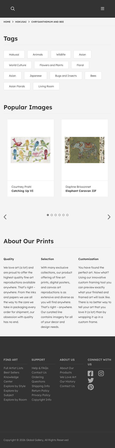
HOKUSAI (21, 21)
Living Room (46, 86)
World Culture (17, 65)
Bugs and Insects (66, 75)
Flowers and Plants (51, 65)
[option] (31, 158)
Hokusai (14, 54)
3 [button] (56, 215)
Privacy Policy (41, 395)
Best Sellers (11, 372)
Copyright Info (41, 399)
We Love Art (68, 377)
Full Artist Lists (13, 368)
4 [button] (59, 215)
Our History (67, 381)
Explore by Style (15, 386)
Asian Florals (17, 86)
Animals (38, 54)
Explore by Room (15, 399)
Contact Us (39, 372)
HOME (7, 21)
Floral (80, 65)
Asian (82, 54)
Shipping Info (41, 386)
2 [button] (52, 215)
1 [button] (48, 215)
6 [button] (67, 215)
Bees (93, 75)
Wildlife (60, 54)
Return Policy (40, 390)
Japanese (35, 75)
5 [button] (63, 215)
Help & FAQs (40, 368)
